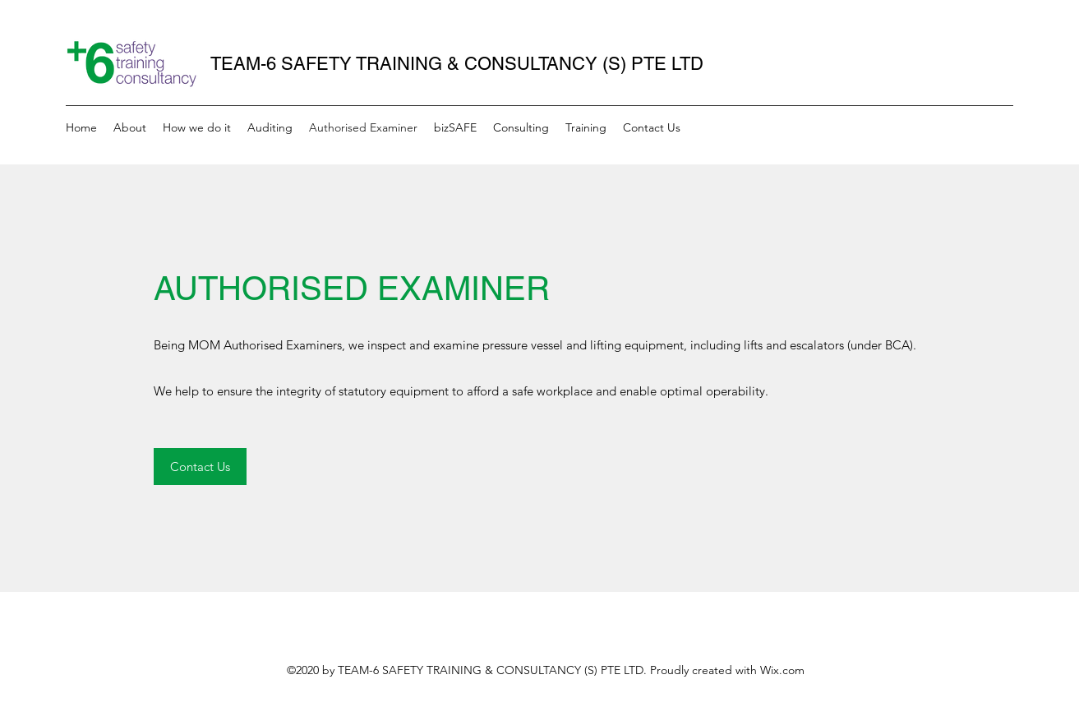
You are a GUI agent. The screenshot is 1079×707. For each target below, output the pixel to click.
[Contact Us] (200, 466)
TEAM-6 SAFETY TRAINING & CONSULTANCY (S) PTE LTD (456, 63)
